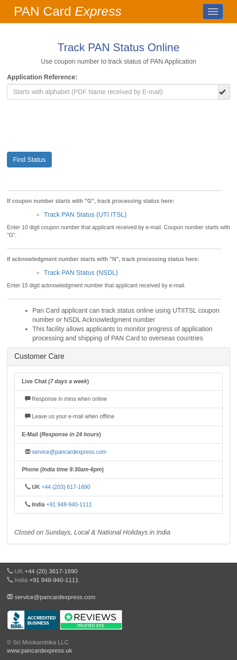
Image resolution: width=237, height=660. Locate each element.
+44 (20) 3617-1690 (51, 571)
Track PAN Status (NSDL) (81, 272)
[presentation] (77, 125)
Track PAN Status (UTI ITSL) (85, 214)
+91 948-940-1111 (68, 504)
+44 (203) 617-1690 (66, 487)
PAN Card (68, 11)
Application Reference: (42, 77)
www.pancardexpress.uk (39, 650)
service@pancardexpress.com (69, 452)
